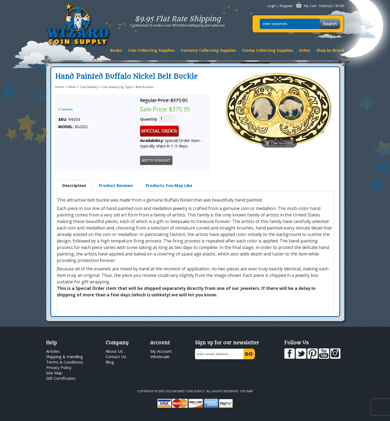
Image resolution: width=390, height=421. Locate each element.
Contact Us (116, 356)
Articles (53, 351)
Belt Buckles (144, 87)
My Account (161, 351)
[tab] (74, 185)
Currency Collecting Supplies (208, 50)
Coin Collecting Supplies (151, 50)
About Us (114, 351)
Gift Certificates (61, 378)
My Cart (310, 5)
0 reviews (65, 109)
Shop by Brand (330, 50)
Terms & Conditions (64, 362)
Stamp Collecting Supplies (267, 50)
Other (304, 50)
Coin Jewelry (89, 87)
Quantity (148, 119)
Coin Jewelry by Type (117, 87)
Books (116, 50)
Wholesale (160, 356)
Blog (110, 362)
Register (286, 5)
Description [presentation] (74, 185)
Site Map (54, 372)
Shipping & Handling (64, 356)
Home (59, 87)
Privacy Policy (59, 367)
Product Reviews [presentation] (116, 185)
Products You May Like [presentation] (169, 185)
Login (272, 5)
